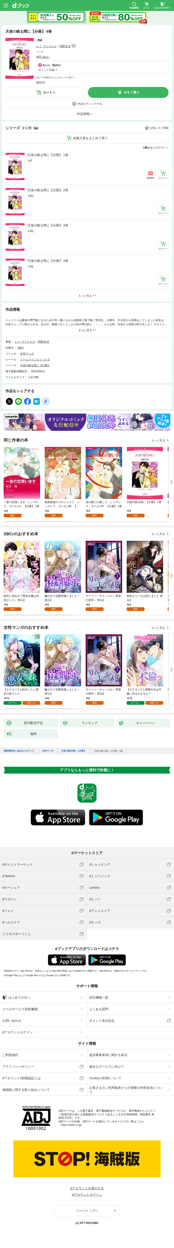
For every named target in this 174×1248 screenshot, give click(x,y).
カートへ (49, 92)
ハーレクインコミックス (35, 359)
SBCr (20, 347)
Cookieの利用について (105, 1078)
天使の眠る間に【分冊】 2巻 (47, 190)
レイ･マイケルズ (46, 46)
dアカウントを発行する (87, 1188)
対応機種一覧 (98, 997)
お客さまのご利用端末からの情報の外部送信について (125, 1090)
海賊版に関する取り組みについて (26, 1090)
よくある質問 (98, 1009)
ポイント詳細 (46, 70)
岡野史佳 (65, 46)
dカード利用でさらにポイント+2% (54, 77)
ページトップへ (87, 1211)
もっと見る (158, 440)
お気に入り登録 (159, 127)
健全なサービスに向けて (106, 1066)
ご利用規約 (10, 1055)
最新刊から (162, 147)
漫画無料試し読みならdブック (19, 751)
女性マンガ (27, 353)
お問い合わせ (11, 1020)
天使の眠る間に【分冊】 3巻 (47, 225)
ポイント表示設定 (102, 1020)
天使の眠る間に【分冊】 (35, 365)
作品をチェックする (90, 103)
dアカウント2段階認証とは (21, 1078)
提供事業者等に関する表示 (108, 1055)
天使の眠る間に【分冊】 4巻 (47, 261)
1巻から (148, 147)
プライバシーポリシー (18, 1066)
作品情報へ (85, 114)
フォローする (74, 46)
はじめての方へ (16, 997)
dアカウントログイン (17, 1032)
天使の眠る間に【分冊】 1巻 (47, 155)
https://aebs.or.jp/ (71, 1124)
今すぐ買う (132, 92)
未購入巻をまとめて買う (90, 138)
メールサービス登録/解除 (20, 1009)
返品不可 (40, 82)
